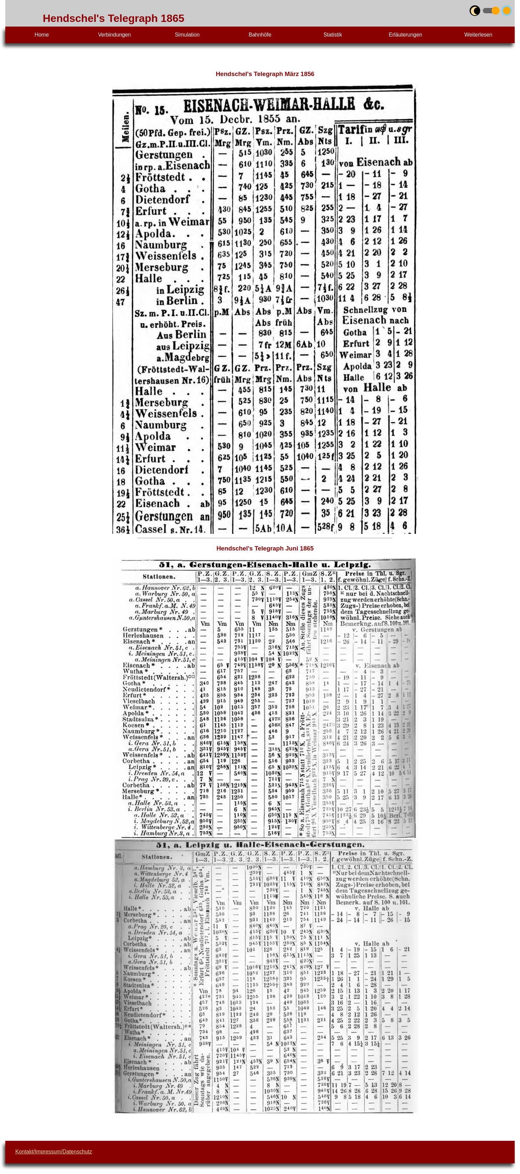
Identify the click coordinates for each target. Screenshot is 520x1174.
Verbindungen (114, 35)
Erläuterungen (405, 35)
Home (41, 35)
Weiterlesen (478, 35)
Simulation (187, 35)
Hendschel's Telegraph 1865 (113, 18)
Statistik (332, 35)
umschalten (484, 9)
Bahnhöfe (260, 35)
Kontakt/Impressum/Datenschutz (53, 1151)
